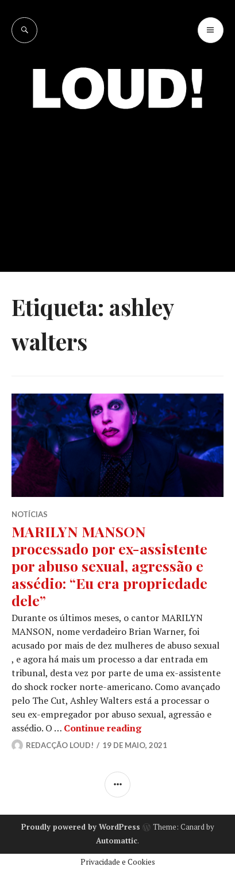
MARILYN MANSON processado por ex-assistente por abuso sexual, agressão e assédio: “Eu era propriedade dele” (109, 566)
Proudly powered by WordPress (80, 827)
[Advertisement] (117, 182)
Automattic (116, 840)
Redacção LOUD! (60, 745)
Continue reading (102, 728)
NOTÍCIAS (29, 514)
